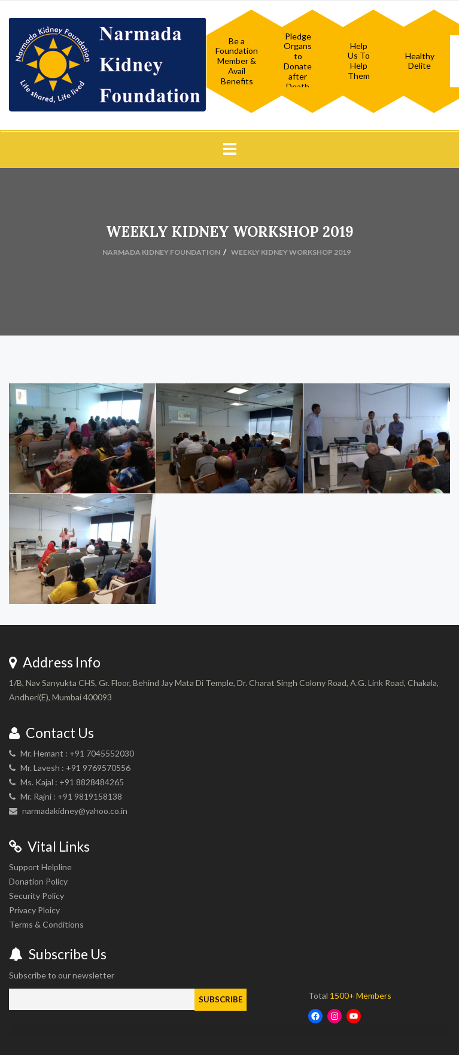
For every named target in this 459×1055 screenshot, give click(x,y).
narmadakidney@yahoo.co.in (74, 811)
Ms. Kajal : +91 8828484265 (72, 782)
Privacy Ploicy (34, 910)
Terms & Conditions (46, 924)
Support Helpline (40, 867)
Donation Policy (38, 881)
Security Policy (36, 896)
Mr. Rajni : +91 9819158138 (71, 796)
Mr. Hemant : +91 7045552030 (77, 753)
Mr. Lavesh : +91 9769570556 (75, 768)
